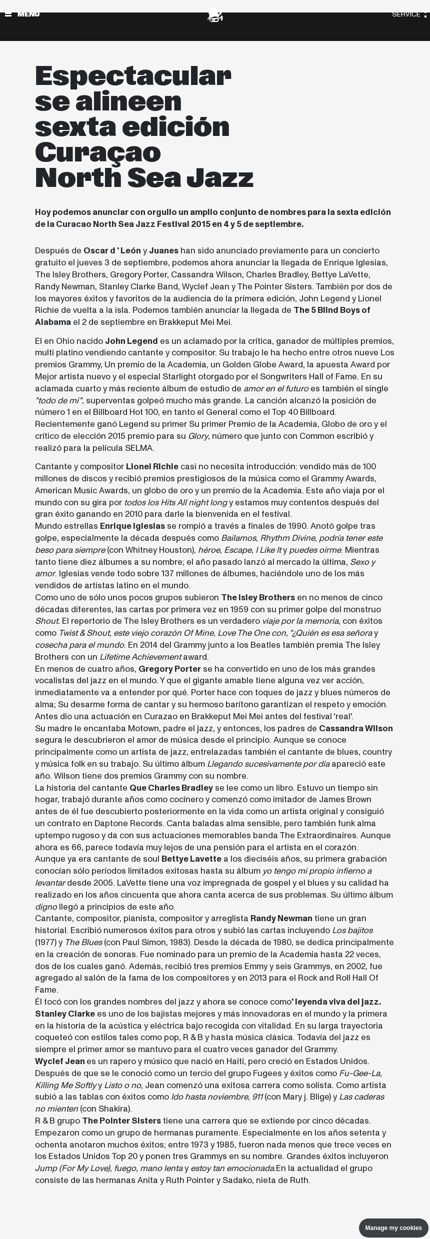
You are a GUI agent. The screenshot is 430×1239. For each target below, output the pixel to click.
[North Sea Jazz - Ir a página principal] (215, 14)
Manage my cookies (394, 1228)
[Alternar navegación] (8, 14)
